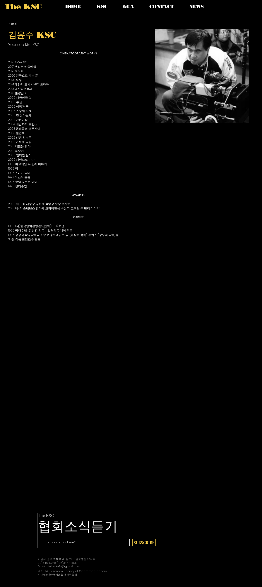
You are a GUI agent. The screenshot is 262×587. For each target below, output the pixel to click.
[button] (102, 6)
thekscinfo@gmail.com (63, 566)
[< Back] (15, 24)
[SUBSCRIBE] (144, 542)
